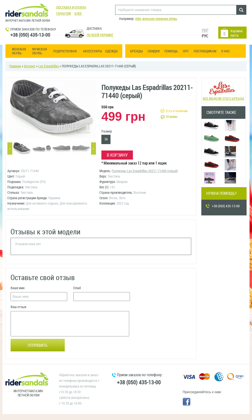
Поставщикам (205, 51)
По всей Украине (100, 35)
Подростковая (65, 51)
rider (138, 19)
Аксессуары (92, 51)
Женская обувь (19, 51)
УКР (205, 30)
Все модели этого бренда (223, 90)
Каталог (29, 66)
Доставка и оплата (71, 7)
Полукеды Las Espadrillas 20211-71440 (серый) (145, 171)
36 (106, 139)
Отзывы (171, 117)
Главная (15, 66)
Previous (9, 148)
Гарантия (63, 14)
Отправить (37, 345)
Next (93, 148)
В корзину (117, 155)
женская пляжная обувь (159, 19)
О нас (225, 51)
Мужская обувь (39, 51)
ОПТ (186, 51)
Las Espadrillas (48, 66)
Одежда (111, 51)
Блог (78, 14)
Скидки (153, 51)
